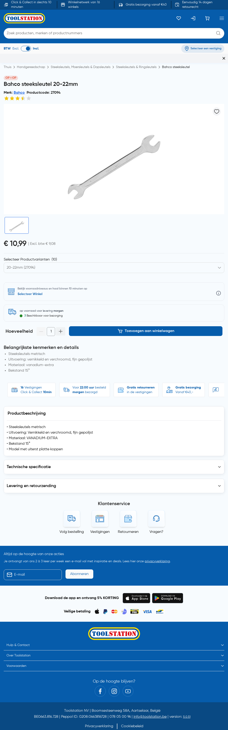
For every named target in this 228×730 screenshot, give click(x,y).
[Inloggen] (193, 18)
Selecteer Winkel (30, 287)
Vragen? (156, 522)
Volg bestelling (71, 522)
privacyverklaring (157, 551)
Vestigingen (100, 522)
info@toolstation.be (150, 707)
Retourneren (128, 522)
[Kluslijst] (178, 18)
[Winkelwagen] (207, 18)
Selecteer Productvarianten (30, 252)
